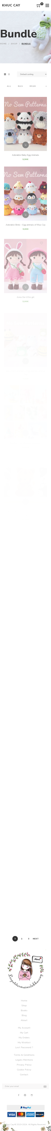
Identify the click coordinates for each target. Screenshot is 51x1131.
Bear (33, 86)
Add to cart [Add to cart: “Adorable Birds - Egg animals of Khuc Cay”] (25, 224)
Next (36, 938)
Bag (20, 86)
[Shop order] (32, 74)
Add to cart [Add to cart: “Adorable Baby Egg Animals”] (25, 153)
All (9, 86)
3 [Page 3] (28, 938)
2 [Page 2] (22, 938)
